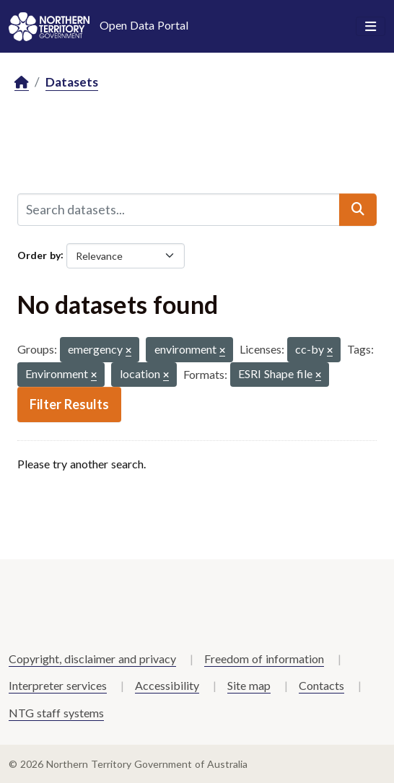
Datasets (71, 81)
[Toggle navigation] (370, 27)
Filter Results (69, 404)
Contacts (321, 685)
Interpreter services (58, 685)
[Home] (21, 82)
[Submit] (358, 209)
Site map (249, 685)
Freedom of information (264, 658)
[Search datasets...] (178, 209)
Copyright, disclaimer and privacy (92, 658)
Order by (39, 254)
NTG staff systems (56, 712)
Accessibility (167, 685)
